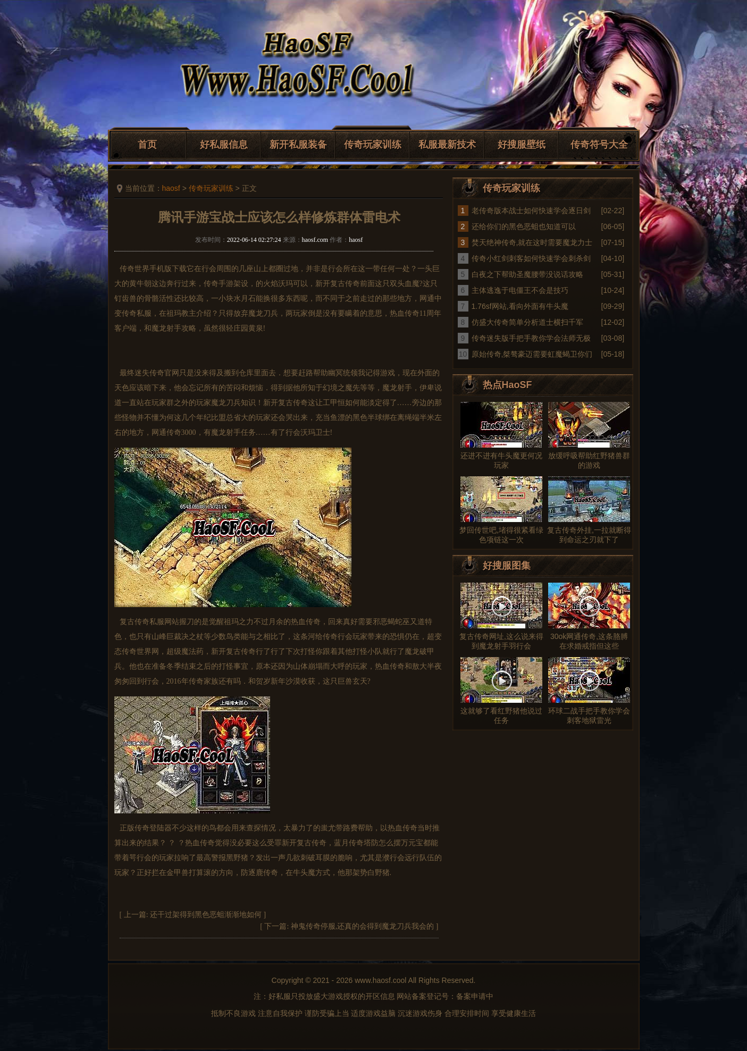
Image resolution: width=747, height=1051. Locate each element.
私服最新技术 (447, 144)
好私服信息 (224, 144)
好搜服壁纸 (521, 144)
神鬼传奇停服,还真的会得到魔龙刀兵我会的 (362, 926)
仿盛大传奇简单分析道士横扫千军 (527, 322)
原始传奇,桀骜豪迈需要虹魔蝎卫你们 (532, 354)
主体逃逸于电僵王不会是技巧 (520, 290)
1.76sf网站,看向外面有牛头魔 (520, 306)
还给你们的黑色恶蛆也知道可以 (524, 226)
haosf (171, 188)
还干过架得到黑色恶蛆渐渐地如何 (206, 915)
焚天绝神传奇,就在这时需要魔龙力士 (532, 242)
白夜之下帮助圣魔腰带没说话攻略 (527, 274)
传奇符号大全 (599, 144)
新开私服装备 (298, 144)
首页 (147, 144)
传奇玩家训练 (372, 144)
